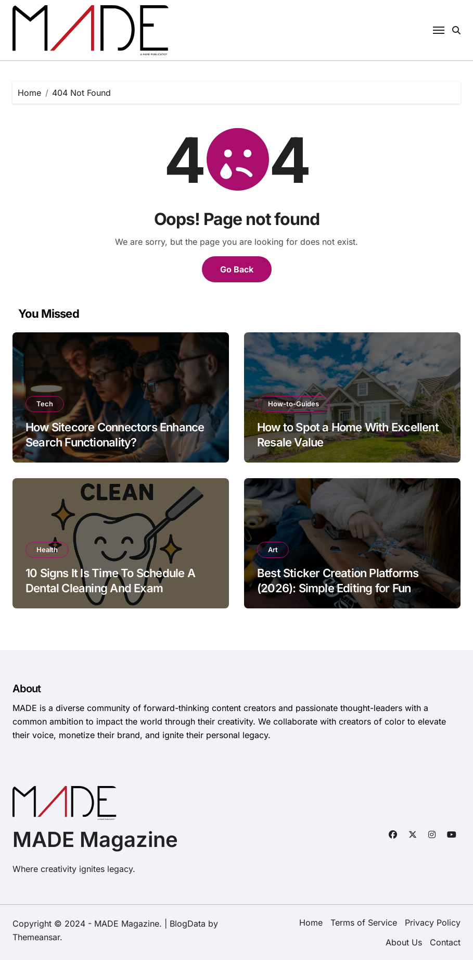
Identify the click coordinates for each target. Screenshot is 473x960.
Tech (44, 404)
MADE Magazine (95, 839)
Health (47, 549)
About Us (404, 942)
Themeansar (36, 937)
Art (273, 549)
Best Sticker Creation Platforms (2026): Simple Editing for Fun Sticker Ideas (337, 587)
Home (311, 922)
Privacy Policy (433, 922)
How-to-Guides (293, 404)
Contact (445, 942)
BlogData (188, 923)
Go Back (236, 269)
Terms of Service (363, 922)
